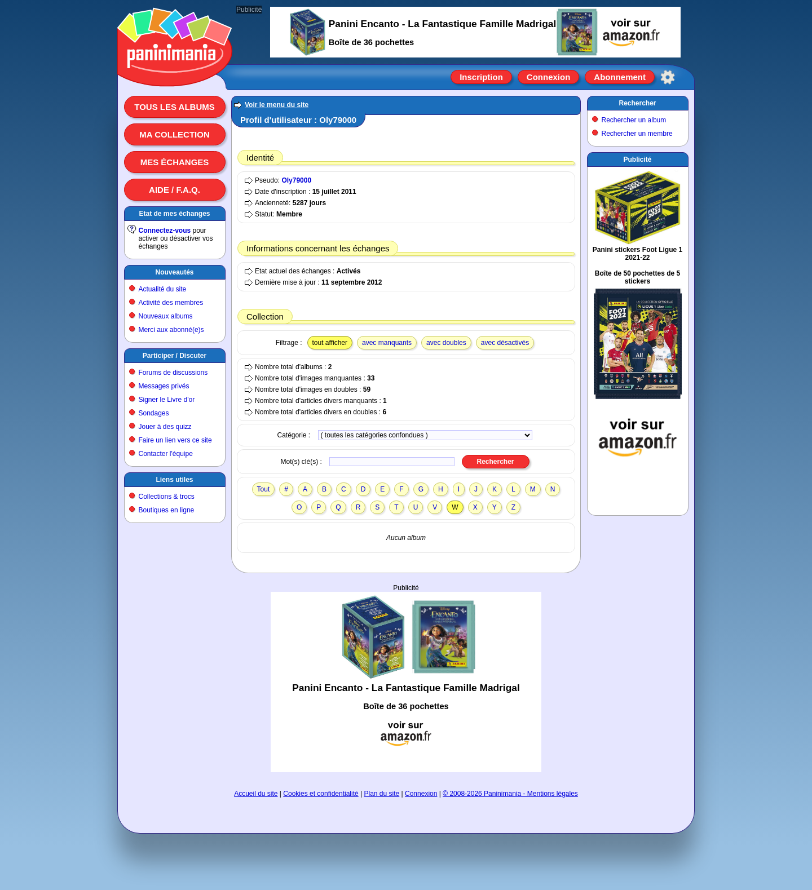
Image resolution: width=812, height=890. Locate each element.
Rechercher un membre (637, 134)
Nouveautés (174, 272)
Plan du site (382, 794)
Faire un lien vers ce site (175, 440)
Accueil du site (255, 794)
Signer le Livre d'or (167, 400)
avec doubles (446, 343)
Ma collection (174, 134)
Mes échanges (174, 162)
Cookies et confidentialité (320, 794)
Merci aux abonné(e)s (171, 330)
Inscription (481, 77)
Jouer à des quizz (165, 427)
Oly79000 (296, 180)
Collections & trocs (167, 497)
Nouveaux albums (166, 316)
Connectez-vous (165, 230)
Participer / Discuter (174, 356)
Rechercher (637, 103)
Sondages (154, 413)
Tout (263, 489)
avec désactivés (505, 343)
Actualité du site (163, 289)
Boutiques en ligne (167, 510)
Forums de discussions (173, 373)
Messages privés (164, 386)
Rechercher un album (634, 120)
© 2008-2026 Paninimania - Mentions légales (510, 794)
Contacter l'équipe (166, 454)
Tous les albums (174, 107)
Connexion (549, 77)
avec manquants (387, 343)
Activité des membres (171, 303)
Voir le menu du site (276, 105)
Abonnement (620, 77)
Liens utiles (174, 480)
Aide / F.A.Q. (174, 189)
